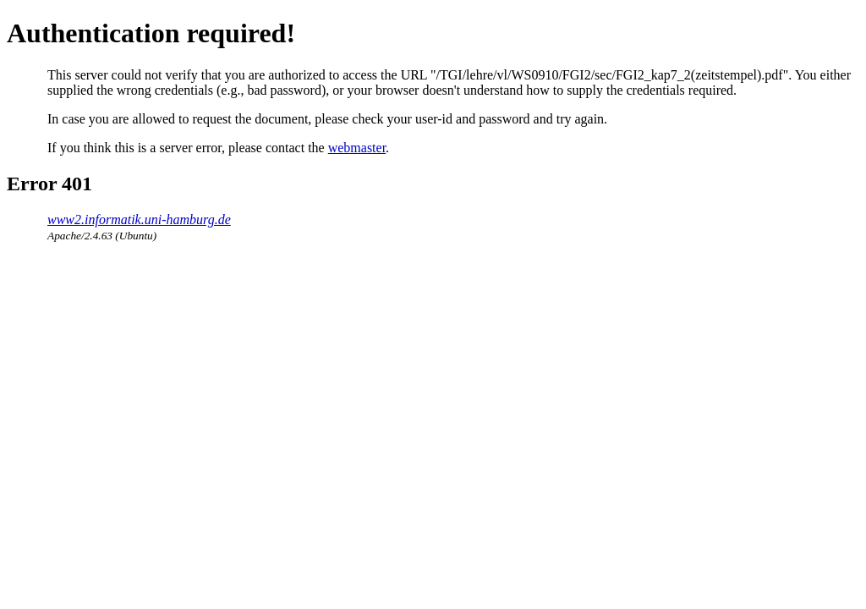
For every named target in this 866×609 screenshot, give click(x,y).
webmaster (357, 147)
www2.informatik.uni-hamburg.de (139, 219)
